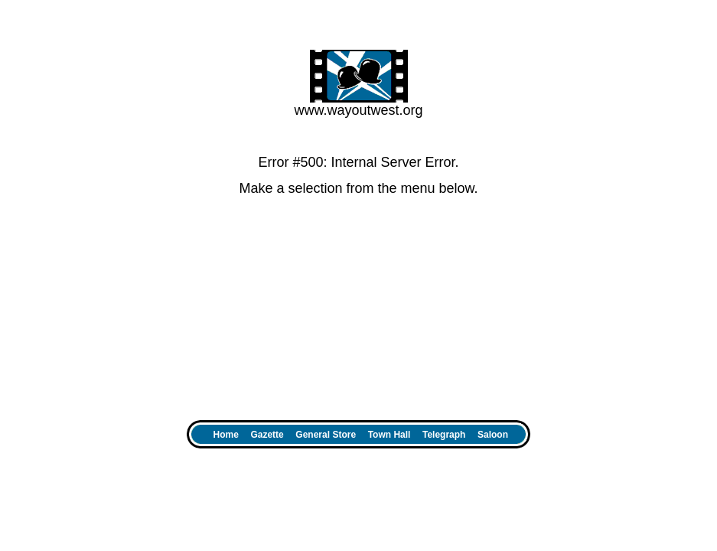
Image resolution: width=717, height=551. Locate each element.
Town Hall (389, 434)
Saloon (496, 434)
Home (226, 434)
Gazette (266, 434)
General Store (325, 434)
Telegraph (443, 434)
